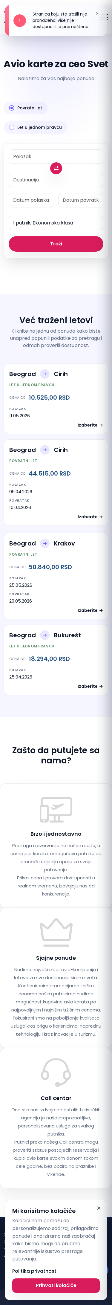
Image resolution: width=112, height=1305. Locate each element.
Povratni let (25, 108)
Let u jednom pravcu (35, 127)
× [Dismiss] (98, 1208)
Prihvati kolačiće (56, 1285)
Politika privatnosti (35, 1271)
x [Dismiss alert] (97, 13)
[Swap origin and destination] (56, 168)
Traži (56, 243)
